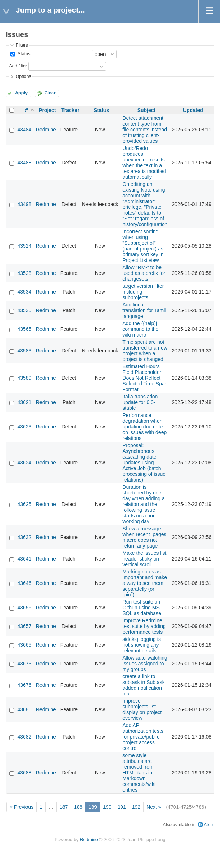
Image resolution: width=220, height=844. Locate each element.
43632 (24, 537)
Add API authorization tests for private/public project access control (142, 736)
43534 (24, 292)
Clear (50, 92)
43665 (24, 645)
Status (23, 53)
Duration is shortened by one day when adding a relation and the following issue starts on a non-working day (143, 504)
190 (107, 807)
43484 (24, 129)
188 (78, 807)
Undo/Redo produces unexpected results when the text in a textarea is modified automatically (144, 162)
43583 (24, 350)
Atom (209, 824)
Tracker (70, 110)
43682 (24, 737)
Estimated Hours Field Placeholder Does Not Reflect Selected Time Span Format (144, 378)
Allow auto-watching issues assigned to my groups (144, 663)
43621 (24, 402)
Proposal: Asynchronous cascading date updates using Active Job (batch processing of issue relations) (143, 462)
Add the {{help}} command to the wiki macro (140, 329)
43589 (24, 378)
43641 (24, 559)
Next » (153, 807)
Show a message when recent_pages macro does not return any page (144, 537)
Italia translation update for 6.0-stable (140, 402)
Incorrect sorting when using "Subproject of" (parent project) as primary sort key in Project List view (142, 246)
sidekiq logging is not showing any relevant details (141, 644)
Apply (21, 92)
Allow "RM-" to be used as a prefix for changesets (143, 273)
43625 (24, 504)
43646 (24, 583)
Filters (21, 45)
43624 (24, 462)
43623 (24, 427)
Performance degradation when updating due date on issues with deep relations (144, 426)
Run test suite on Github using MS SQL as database (141, 607)
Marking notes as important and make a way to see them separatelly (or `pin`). (144, 583)
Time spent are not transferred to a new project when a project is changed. (144, 350)
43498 (24, 204)
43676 (24, 685)
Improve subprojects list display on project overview (142, 709)
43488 (24, 162)
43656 (24, 607)
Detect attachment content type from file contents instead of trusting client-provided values (144, 129)
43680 (24, 709)
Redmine (46, 129)
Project (47, 110)
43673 (24, 663)
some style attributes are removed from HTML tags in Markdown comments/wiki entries (138, 772)
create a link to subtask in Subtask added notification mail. (143, 685)
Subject (146, 110)
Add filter (18, 66)
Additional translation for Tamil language (144, 310)
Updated (193, 110)
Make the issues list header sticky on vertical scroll (144, 558)
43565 (24, 329)
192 (136, 807)
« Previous (21, 807)
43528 (24, 273)
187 (64, 807)
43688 (24, 772)
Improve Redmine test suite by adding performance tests (144, 626)
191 (121, 807)
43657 (24, 626)
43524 (24, 246)
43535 (24, 310)
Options (23, 76)
